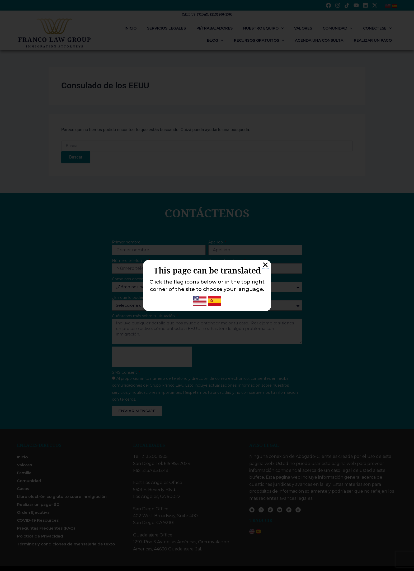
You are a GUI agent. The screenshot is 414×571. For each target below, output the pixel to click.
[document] (207, 285)
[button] (265, 265)
